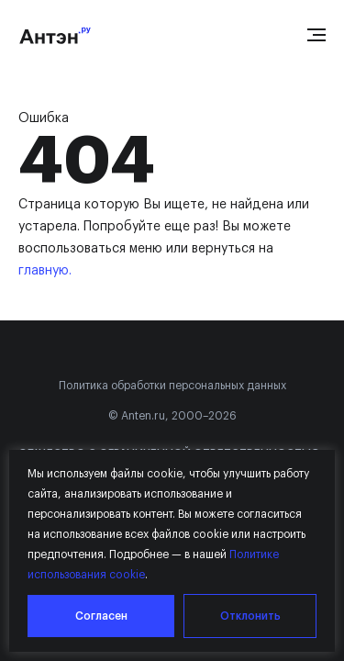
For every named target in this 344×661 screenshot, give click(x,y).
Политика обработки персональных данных (172, 385)
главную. (45, 270)
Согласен (101, 616)
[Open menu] (316, 35)
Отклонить (250, 616)
